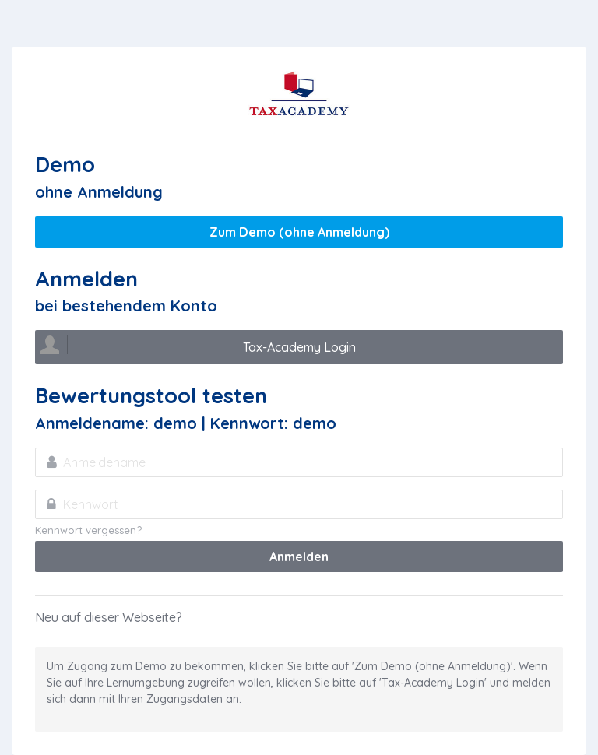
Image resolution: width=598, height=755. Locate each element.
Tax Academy (299, 94)
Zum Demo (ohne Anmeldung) (299, 232)
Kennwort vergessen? (88, 530)
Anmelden (299, 556)
